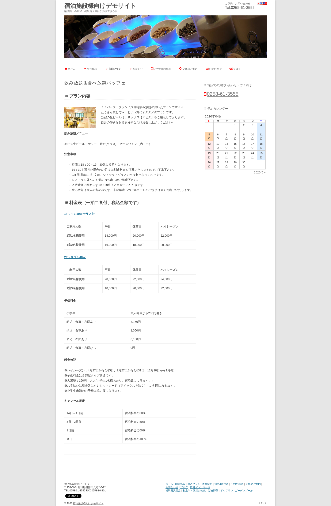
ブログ (237, 68)
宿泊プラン (115, 68)
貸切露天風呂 (173, 490)
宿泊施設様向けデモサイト (100, 6)
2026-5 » (260, 172)
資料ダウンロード (200, 487)
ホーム (72, 68)
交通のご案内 (190, 68)
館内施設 (92, 68)
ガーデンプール (244, 490)
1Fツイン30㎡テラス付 (79, 213)
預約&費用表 (221, 484)
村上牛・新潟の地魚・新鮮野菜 (200, 490)
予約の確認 (237, 484)
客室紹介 (138, 68)
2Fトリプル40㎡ (75, 257)
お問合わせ (215, 68)
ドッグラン (226, 490)
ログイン (262, 503)
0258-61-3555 (243, 7)
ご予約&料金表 (162, 68)
